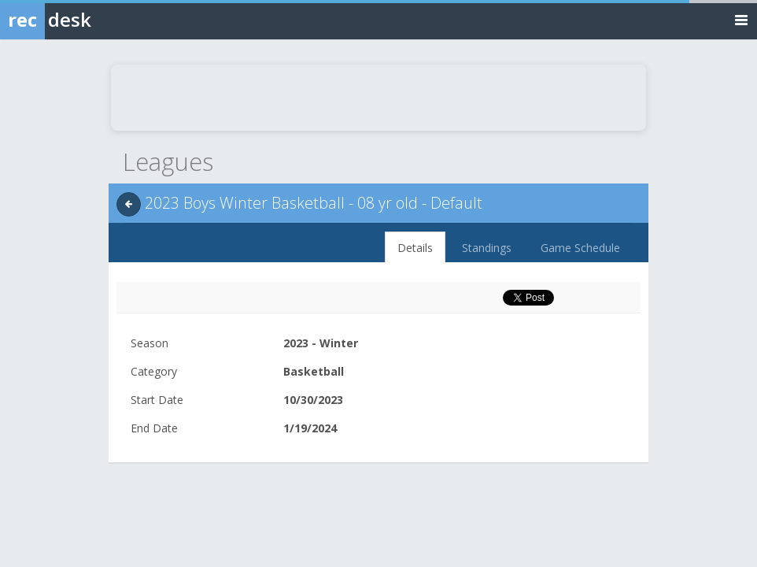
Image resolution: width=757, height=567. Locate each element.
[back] (128, 204)
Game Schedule (580, 247)
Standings (486, 247)
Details (415, 247)
